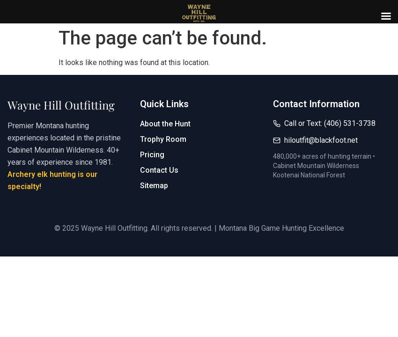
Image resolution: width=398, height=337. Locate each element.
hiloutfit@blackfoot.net (321, 140)
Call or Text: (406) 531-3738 (330, 123)
